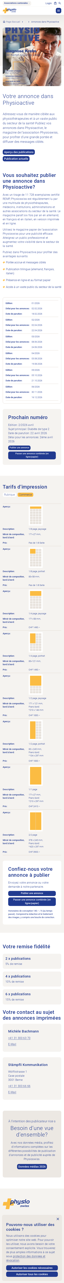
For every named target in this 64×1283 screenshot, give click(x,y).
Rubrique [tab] (9, 494)
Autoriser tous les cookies (32, 1274)
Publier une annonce (19, 447)
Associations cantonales (17, 3)
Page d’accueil (13, 21)
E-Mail (12, 1044)
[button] (58, 10)
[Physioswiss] (9, 10)
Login (49, 3)
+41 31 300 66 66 (19, 1086)
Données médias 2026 (32, 1166)
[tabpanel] (32, 713)
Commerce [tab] (25, 494)
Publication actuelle (16, 158)
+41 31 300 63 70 (19, 1038)
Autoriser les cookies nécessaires (32, 1268)
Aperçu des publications (18, 152)
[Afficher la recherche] (59, 3)
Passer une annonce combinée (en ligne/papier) (32, 455)
